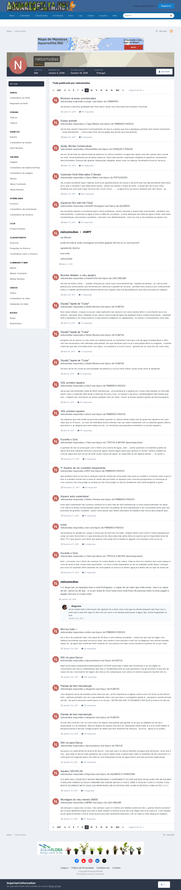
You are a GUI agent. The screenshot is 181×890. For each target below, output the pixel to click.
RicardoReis (92, 149)
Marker (13, 268)
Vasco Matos (92, 177)
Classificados (41, 15)
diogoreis (76, 606)
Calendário (25, 15)
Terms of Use (54, 886)
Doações (103, 15)
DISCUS (119, 660)
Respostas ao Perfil (19, 103)
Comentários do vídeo (20, 298)
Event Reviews (16, 148)
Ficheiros (14, 203)
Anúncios (14, 243)
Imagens (14, 162)
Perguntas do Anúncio (20, 248)
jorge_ (89, 101)
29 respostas (88, 648)
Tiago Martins (92, 124)
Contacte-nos (103, 868)
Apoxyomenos (93, 660)
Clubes (91, 15)
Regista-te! (166, 6)
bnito (88, 632)
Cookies (116, 868)
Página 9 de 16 (136, 90)
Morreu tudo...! (68, 629)
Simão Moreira (93, 306)
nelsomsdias (66, 101)
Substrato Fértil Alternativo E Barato (80, 174)
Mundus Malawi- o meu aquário (78, 275)
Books (13, 318)
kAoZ (88, 385)
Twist (88, 442)
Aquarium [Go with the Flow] (76, 202)
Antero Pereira (93, 499)
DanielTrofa (91, 278)
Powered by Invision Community (90, 874)
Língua (65, 868)
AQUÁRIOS (124, 206)
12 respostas (89, 515)
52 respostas (85, 222)
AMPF (87, 232)
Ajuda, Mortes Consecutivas (76, 146)
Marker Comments (18, 273)
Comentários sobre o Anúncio (23, 254)
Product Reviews (17, 229)
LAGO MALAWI (119, 278)
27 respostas (88, 819)
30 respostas (88, 705)
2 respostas (88, 544)
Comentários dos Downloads (23, 209)
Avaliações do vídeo (19, 304)
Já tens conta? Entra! (144, 6)
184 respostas (86, 194)
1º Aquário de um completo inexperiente (82, 467)
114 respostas (86, 112)
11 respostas (89, 459)
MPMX (89, 802)
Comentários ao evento (20, 142)
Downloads (58, 15)
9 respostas (85, 137)
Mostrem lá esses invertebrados (78, 98)
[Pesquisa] (136, 15)
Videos (13, 293)
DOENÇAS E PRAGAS (123, 149)
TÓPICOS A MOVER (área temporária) (124, 442)
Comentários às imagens (21, 173)
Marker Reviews (17, 279)
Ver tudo (14, 84)
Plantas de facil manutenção (76, 685)
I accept (165, 884)
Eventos (13, 137)
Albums (13, 178)
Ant (59, 90)
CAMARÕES (112, 101)
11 (96, 90)
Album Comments (18, 184)
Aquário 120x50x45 (71, 771)
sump (63, 524)
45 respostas (84, 402)
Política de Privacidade (82, 868)
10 (91, 90)
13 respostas (85, 323)
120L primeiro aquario (72, 382)
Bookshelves (16, 323)
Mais (115, 15)
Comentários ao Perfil (20, 98)
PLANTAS (119, 306)
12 (101, 90)
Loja (80, 15)
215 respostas (89, 677)
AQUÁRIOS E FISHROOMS (122, 774)
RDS (88, 471)
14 (111, 90)
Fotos (70, 15)
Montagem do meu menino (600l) (79, 799)
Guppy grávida (68, 120)
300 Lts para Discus (71, 657)
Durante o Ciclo (69, 439)
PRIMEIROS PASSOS (124, 124)
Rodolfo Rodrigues (95, 206)
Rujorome (90, 774)
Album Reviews (17, 189)
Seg (117, 90)
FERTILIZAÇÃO (120, 177)
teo (87, 527)
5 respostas (87, 790)
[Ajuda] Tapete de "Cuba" (74, 303)
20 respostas (86, 165)
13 (106, 90)
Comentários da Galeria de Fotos (25, 167)
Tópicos (13, 117)
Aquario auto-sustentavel (74, 496)
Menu (11, 15)
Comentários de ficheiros (21, 214)
